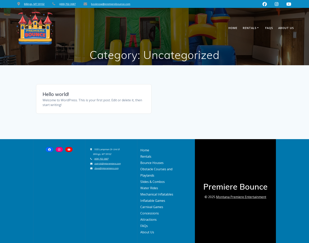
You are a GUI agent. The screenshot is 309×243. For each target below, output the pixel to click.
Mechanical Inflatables (156, 194)
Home (232, 28)
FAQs (269, 28)
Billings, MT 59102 (34, 4)
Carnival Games (151, 207)
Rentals (249, 28)
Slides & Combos (152, 182)
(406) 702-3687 (67, 4)
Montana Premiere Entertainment (241, 197)
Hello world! (56, 94)
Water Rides (149, 188)
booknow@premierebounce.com (110, 4)
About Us (286, 28)
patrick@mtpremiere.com (107, 163)
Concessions (149, 213)
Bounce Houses (152, 163)
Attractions (148, 219)
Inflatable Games (152, 200)
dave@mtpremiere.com (106, 168)
